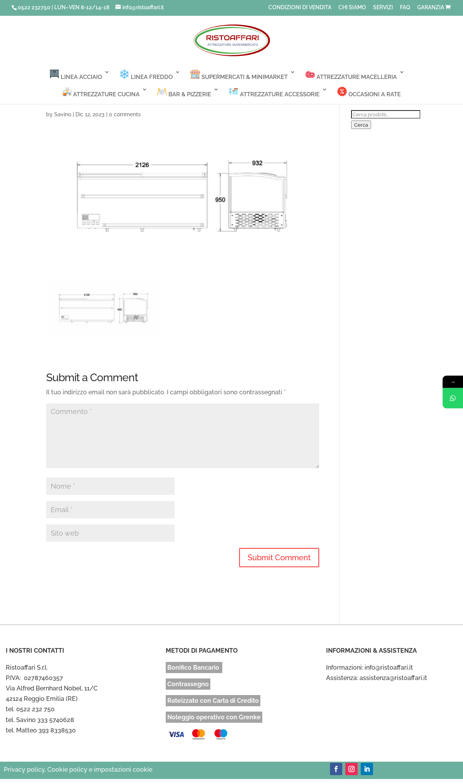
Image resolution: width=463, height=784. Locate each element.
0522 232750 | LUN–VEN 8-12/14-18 (63, 7)
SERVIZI (383, 7)
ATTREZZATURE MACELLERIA (351, 74)
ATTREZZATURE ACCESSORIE (274, 92)
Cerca (361, 125)
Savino (62, 114)
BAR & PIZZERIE (184, 92)
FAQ (405, 7)
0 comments (125, 114)
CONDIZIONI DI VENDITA (299, 7)
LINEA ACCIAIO (76, 74)
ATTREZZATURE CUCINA (101, 92)
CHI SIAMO (352, 7)
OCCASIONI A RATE (369, 92)
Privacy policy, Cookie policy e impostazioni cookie (78, 769)
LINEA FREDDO (146, 74)
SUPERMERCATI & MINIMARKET (239, 74)
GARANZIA (430, 7)
